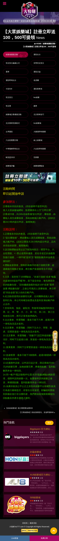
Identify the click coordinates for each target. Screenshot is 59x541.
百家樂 (36, 157)
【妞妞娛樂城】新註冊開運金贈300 (18, 408)
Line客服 (14, 538)
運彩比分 (37, 54)
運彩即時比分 (11, 80)
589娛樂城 (35, 497)
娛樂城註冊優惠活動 (13, 114)
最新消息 (33, 523)
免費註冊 (44, 538)
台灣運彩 (9, 132)
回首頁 (25, 523)
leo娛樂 (36, 97)
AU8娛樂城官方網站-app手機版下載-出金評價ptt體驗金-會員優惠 (41, 475)
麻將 (35, 106)
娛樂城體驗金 (39, 166)
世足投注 (9, 97)
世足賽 (8, 106)
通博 (7, 72)
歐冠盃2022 (10, 157)
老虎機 (36, 80)
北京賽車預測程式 (13, 123)
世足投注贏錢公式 (13, 63)
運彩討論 (37, 72)
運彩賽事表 (38, 89)
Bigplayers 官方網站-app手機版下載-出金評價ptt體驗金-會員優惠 (41, 429)
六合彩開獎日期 (12, 140)
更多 (49, 423)
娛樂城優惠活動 (12, 54)
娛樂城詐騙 (10, 166)
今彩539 (9, 89)
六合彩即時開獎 (40, 149)
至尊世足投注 (39, 63)
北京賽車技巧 (39, 114)
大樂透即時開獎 (40, 132)
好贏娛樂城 (35, 452)
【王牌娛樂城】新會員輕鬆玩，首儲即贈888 (37, 412)
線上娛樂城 (38, 140)
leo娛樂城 (37, 123)
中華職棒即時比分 (13, 149)
